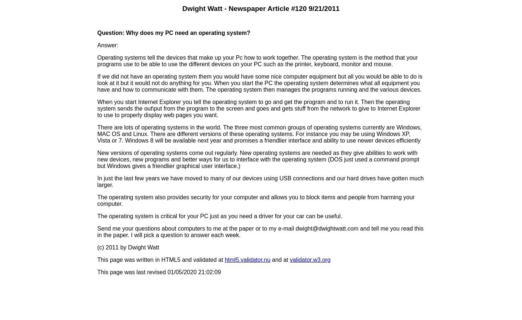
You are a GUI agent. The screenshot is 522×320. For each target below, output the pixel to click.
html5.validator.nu (247, 260)
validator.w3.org (310, 260)
